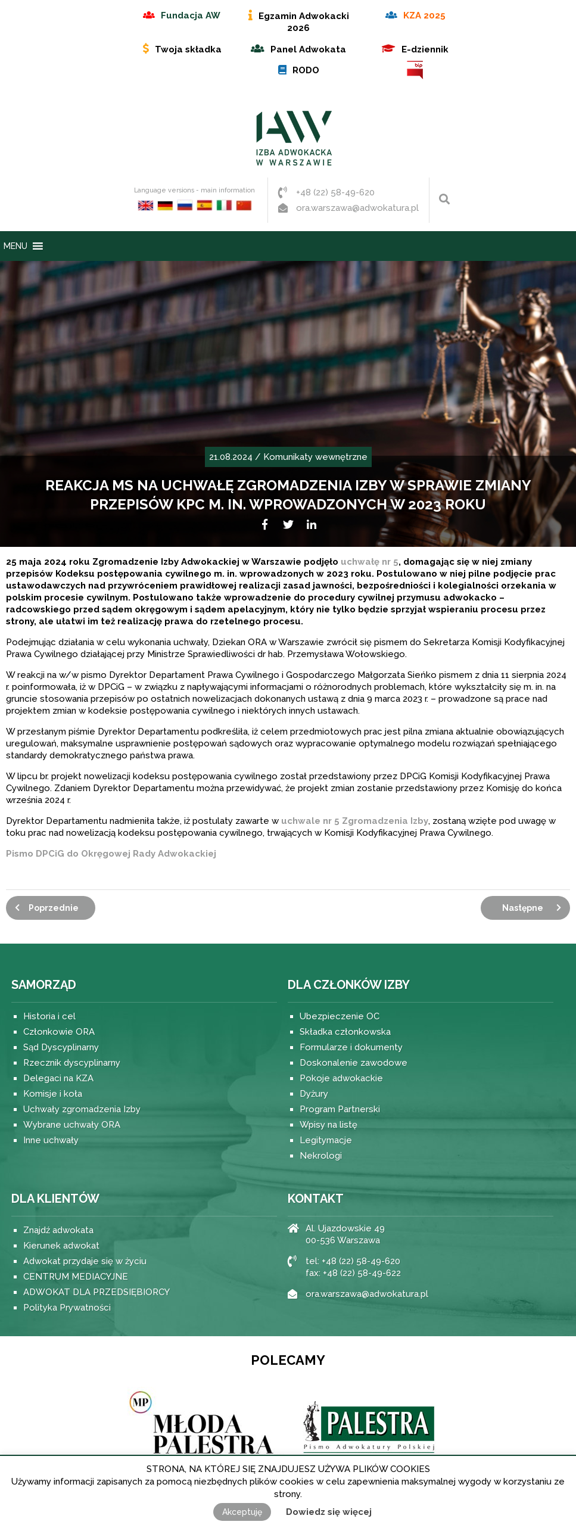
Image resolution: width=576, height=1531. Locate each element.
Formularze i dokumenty (351, 1047)
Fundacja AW (190, 15)
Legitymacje (326, 1140)
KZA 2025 (424, 15)
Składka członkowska (345, 1031)
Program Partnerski (340, 1109)
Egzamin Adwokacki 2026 (304, 22)
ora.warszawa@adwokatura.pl (357, 208)
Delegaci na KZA (58, 1078)
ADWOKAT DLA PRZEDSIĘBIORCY (96, 1292)
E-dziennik (425, 49)
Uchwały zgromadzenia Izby (82, 1109)
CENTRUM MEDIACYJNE (75, 1276)
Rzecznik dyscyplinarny (71, 1062)
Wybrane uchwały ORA (71, 1124)
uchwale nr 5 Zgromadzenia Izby (354, 821)
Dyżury (314, 1093)
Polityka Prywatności (67, 1307)
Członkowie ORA (59, 1031)
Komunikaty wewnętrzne (315, 457)
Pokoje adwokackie (341, 1078)
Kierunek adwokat (61, 1245)
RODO (305, 70)
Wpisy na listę (328, 1124)
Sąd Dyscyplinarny (61, 1047)
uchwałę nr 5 (369, 561)
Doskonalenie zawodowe (353, 1062)
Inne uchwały (51, 1140)
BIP (415, 70)
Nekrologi (321, 1155)
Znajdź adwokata (58, 1230)
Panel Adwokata (308, 49)
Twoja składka (188, 49)
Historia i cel (49, 1016)
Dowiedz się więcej (329, 1512)
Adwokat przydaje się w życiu (85, 1261)
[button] (15, 246)
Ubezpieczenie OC (339, 1016)
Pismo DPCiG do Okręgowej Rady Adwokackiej (111, 853)
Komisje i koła (52, 1093)
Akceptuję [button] (242, 1512)
